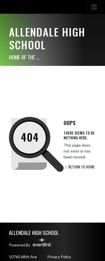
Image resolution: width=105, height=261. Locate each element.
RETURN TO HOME (79, 167)
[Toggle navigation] (94, 7)
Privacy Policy (59, 256)
